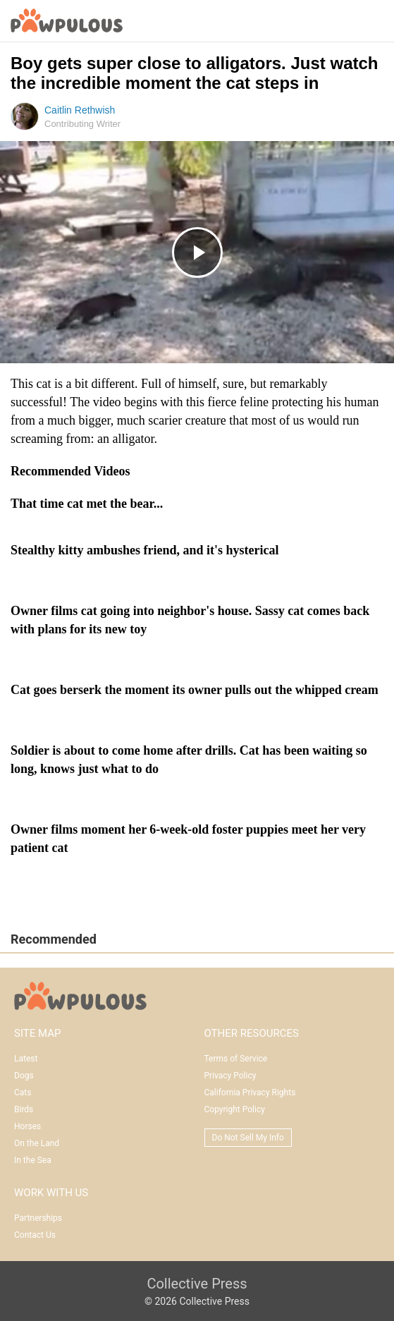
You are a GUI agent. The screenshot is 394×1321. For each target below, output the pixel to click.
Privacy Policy (230, 1075)
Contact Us (35, 1235)
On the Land (36, 1143)
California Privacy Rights (250, 1092)
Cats (22, 1092)
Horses (27, 1126)
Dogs (24, 1075)
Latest (25, 1059)
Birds (23, 1109)
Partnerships (38, 1218)
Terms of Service (236, 1059)
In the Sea (32, 1160)
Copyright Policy (234, 1109)
